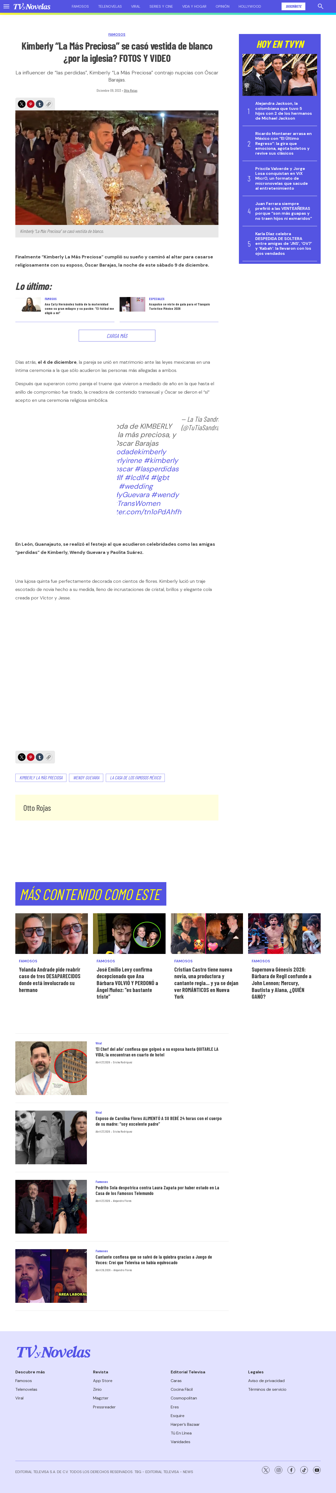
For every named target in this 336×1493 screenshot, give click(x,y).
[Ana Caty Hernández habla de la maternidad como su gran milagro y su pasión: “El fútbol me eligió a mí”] (28, 304)
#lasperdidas (156, 469)
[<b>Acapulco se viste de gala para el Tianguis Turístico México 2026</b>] (132, 304)
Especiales (157, 299)
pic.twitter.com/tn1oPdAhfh (135, 512)
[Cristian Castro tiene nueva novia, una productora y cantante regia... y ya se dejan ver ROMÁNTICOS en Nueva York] (207, 933)
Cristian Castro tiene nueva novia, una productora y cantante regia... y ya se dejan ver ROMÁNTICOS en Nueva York (206, 983)
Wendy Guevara (86, 777)
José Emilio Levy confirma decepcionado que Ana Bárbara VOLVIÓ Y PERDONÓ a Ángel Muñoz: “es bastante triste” (127, 983)
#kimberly (161, 460)
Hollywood (250, 6)
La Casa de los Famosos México (135, 777)
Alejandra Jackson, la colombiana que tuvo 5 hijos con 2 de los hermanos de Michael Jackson (283, 111)
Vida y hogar (194, 6)
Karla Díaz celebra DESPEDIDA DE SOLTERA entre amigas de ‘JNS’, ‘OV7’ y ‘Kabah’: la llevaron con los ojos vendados (283, 243)
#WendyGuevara (121, 494)
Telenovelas (110, 6)
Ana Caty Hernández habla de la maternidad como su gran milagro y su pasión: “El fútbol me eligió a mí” (79, 308)
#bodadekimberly (136, 452)
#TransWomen (135, 503)
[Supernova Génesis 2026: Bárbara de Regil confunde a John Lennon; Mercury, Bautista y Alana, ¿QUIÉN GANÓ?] (284, 933)
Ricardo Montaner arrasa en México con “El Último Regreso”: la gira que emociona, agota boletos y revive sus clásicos (283, 143)
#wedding (136, 486)
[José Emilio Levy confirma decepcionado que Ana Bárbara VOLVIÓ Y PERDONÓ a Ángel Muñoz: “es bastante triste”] (129, 933)
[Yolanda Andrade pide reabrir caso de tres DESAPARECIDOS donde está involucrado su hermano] (51, 933)
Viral (135, 6)
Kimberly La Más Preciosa (40, 777)
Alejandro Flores (122, 1200)
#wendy (165, 494)
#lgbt (159, 477)
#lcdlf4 (136, 477)
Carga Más (117, 335)
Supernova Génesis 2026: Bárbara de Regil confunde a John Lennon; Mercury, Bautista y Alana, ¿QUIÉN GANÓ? (281, 983)
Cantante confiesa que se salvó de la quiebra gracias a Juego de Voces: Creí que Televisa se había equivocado (154, 1259)
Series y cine (161, 6)
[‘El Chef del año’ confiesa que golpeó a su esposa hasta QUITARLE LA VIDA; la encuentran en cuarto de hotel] (51, 1068)
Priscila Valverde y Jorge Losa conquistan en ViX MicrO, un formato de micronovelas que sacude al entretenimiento (281, 178)
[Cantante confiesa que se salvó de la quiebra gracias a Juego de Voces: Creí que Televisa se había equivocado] (51, 1276)
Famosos (80, 6)
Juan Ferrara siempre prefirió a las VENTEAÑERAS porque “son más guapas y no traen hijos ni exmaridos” (283, 211)
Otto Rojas (130, 90)
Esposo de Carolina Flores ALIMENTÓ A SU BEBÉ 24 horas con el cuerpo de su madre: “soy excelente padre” (159, 1121)
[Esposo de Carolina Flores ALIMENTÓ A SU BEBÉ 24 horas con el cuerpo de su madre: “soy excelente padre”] (51, 1137)
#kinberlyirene (117, 460)
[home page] (32, 6)
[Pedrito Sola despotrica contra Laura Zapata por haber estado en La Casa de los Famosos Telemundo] (51, 1207)
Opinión (222, 6)
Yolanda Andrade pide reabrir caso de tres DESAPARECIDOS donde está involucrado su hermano (49, 979)
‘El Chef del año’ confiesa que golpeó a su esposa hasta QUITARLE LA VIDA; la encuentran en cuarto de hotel (157, 1051)
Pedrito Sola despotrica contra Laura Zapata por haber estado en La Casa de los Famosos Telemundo (157, 1190)
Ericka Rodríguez (122, 1062)
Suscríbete (293, 6)
